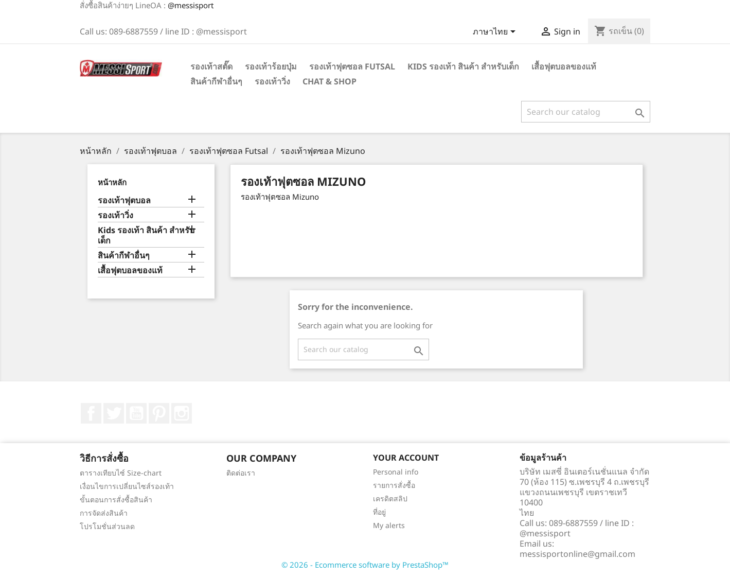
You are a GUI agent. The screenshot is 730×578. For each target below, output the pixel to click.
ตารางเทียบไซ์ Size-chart (121, 473)
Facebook (91, 413)
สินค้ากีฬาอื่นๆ (216, 81)
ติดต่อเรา (240, 473)
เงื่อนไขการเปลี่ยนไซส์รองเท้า (127, 486)
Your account (406, 457)
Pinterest (159, 413)
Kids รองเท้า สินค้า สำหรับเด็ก (463, 66)
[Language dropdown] (496, 32)
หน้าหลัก (112, 182)
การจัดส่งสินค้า (104, 513)
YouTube (136, 413)
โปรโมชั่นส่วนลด (107, 526)
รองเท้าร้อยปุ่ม (271, 66)
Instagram (181, 413)
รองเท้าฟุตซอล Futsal (352, 66)
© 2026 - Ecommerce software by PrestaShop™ (365, 564)
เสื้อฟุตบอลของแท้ (563, 66)
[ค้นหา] (585, 111)
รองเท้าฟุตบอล (124, 200)
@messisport (190, 5)
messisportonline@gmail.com (577, 553)
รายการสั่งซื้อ (394, 485)
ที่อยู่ (379, 512)
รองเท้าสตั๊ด (211, 66)
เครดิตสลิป (390, 498)
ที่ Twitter (113, 413)
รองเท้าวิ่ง (272, 81)
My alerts (389, 525)
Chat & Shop (329, 81)
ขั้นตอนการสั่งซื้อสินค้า (116, 499)
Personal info (395, 472)
